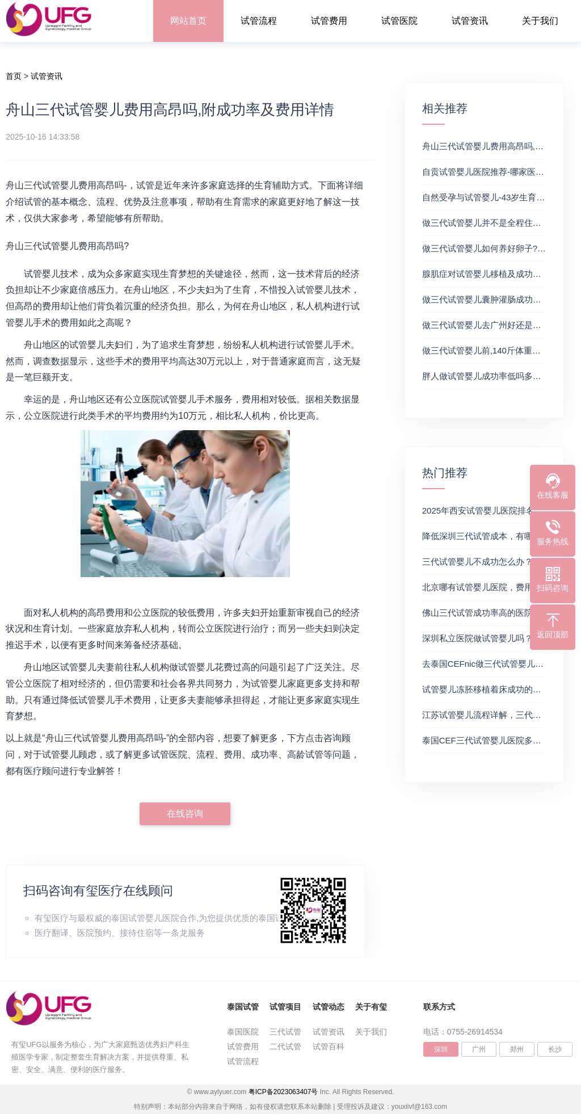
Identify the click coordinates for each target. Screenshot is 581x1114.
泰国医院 (243, 1031)
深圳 (441, 1049)
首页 (14, 76)
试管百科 (328, 1046)
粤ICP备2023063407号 (283, 1092)
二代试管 (285, 1046)
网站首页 (188, 21)
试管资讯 (470, 21)
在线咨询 (185, 813)
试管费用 (329, 21)
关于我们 (540, 21)
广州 (479, 1049)
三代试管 (285, 1031)
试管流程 (259, 21)
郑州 (517, 1049)
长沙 (555, 1049)
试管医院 (399, 21)
